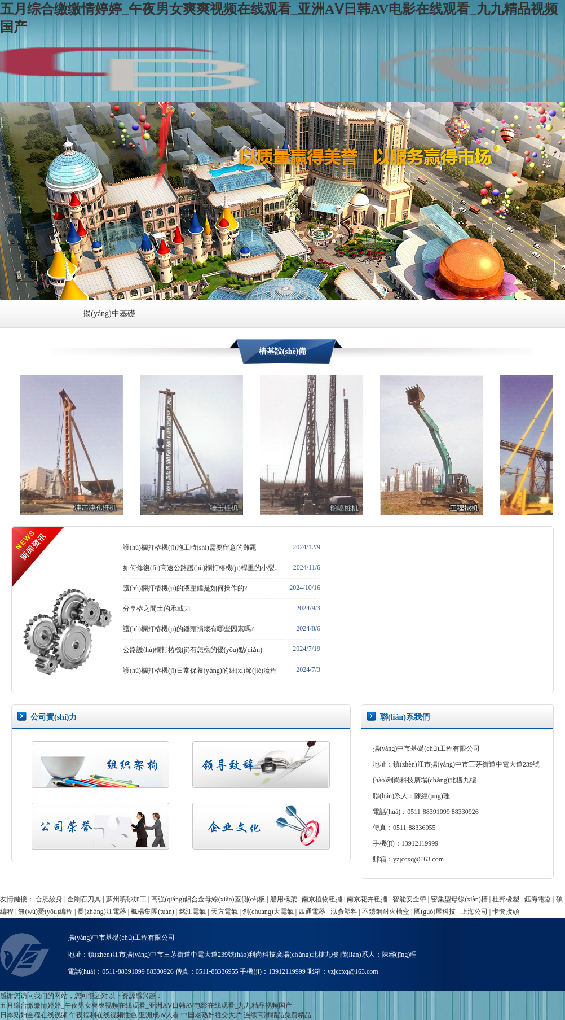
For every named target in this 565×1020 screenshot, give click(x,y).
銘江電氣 (192, 912)
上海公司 (474, 912)
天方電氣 (224, 912)
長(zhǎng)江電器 (101, 912)
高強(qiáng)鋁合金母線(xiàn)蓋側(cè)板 (208, 899)
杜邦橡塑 (505, 899)
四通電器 (311, 912)
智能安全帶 (409, 899)
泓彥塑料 (343, 912)
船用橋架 (283, 899)
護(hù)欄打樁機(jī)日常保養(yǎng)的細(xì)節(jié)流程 (200, 671)
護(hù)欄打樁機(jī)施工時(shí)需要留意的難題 (190, 547)
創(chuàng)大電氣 (268, 912)
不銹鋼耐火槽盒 (385, 912)
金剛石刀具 (84, 899)
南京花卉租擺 (367, 899)
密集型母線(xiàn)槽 (459, 899)
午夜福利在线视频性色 (103, 1015)
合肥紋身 (49, 899)
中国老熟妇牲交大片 (211, 1015)
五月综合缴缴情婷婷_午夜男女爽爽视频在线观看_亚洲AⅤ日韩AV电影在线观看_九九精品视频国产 (146, 1005)
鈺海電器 (537, 899)
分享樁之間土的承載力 (157, 608)
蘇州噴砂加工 (126, 899)
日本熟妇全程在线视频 (34, 1015)
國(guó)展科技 (435, 912)
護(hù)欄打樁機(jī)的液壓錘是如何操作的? (185, 588)
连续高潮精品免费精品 (277, 1015)
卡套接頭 (505, 912)
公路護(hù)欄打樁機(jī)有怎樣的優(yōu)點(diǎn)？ (192, 650)
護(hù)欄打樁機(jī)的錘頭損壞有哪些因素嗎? (188, 629)
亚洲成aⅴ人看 (159, 1015)
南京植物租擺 (322, 899)
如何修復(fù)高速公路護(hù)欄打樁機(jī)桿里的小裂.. (200, 568)
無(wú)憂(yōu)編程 (45, 912)
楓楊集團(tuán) (152, 912)
